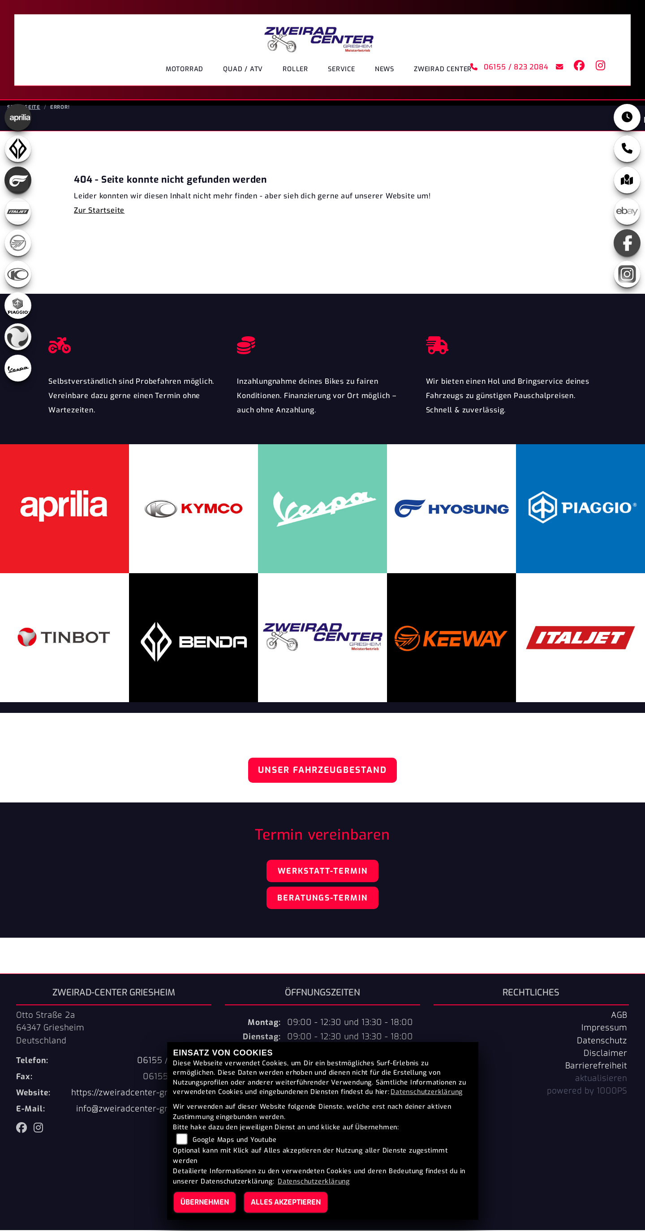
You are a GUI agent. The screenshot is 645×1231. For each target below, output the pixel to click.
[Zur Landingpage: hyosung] (17, 180)
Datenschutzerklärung (427, 1092)
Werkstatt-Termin (323, 871)
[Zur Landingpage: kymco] (17, 275)
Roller (295, 69)
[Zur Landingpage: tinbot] (17, 337)
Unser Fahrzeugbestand (322, 770)
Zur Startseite (99, 211)
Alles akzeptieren (286, 1202)
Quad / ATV (243, 69)
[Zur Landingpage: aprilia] (17, 118)
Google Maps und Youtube (234, 1140)
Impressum (604, 1028)
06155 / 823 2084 (509, 67)
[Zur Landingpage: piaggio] (17, 306)
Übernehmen (205, 1202)
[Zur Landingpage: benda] (17, 149)
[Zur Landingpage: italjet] (17, 212)
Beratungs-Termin (322, 898)
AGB (619, 1016)
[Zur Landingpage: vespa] (17, 369)
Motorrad (184, 69)
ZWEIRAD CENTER (443, 69)
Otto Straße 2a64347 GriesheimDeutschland (50, 1029)
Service (341, 69)
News (384, 69)
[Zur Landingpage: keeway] (17, 243)
